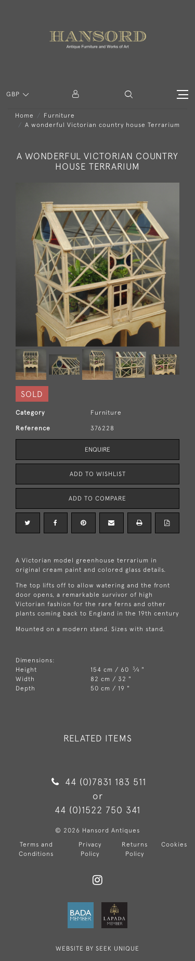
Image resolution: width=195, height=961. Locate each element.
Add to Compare (97, 498)
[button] (128, 94)
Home (24, 115)
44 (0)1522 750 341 (97, 809)
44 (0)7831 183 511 (97, 781)
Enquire (97, 449)
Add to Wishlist (98, 474)
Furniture (59, 115)
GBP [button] (14, 94)
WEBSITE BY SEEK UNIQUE (97, 948)
